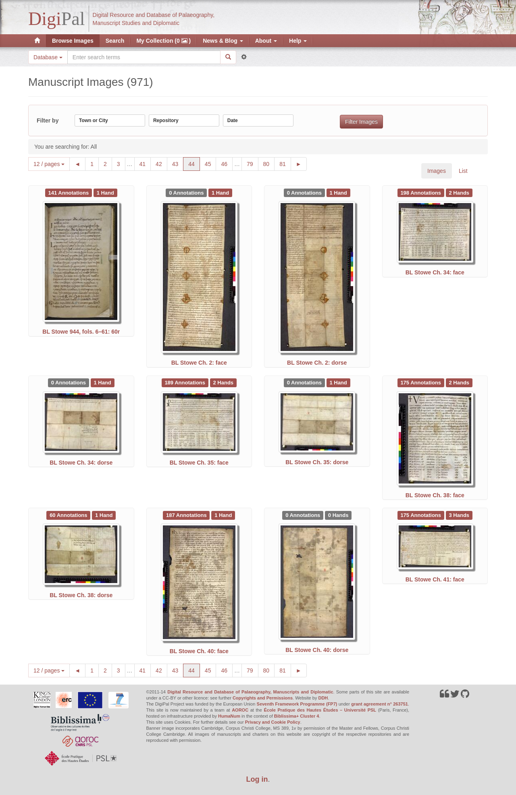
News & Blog (223, 40)
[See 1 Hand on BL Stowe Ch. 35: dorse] (338, 382)
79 (252, 163)
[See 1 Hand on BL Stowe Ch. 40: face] (223, 515)
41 (145, 163)
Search (115, 40)
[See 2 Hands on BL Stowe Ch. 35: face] (223, 382)
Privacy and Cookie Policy (272, 722)
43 (178, 163)
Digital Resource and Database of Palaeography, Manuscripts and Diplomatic (250, 691)
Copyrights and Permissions (263, 697)
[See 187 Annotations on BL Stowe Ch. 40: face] (187, 515)
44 (194, 163)
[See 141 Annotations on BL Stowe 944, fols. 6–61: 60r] (69, 192)
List (463, 171)
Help (298, 40)
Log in (257, 779)
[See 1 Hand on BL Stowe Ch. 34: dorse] (102, 382)
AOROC (240, 710)
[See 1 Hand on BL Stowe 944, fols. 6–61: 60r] (105, 192)
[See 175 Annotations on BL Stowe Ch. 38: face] (421, 382)
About (266, 40)
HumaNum (229, 716)
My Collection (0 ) (163, 40)
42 (161, 163)
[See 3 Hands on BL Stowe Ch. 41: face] (459, 515)
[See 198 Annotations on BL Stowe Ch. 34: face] (421, 192)
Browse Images (73, 40)
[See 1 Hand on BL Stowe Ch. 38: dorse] (104, 515)
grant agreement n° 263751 (379, 704)
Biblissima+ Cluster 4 (296, 716)
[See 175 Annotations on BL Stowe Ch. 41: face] (421, 515)
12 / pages (48, 164)
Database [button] (47, 57)
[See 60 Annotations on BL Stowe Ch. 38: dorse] (69, 515)
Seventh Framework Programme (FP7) (297, 704)
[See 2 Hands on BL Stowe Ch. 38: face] (459, 382)
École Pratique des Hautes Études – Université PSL (320, 710)
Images (436, 171)
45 (210, 163)
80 (269, 163)
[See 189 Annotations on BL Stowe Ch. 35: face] (186, 382)
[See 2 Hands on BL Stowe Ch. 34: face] (459, 192)
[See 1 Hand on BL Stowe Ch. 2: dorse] (338, 192)
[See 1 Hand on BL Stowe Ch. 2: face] (220, 192)
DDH (323, 697)
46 (227, 163)
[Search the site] (144, 57)
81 (285, 163)
